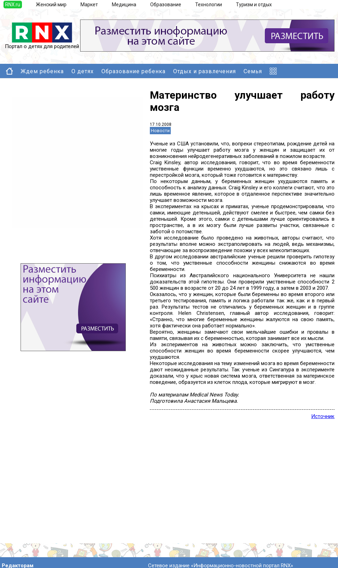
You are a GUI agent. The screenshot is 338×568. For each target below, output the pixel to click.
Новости (160, 130)
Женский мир (51, 4)
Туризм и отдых (254, 4)
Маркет (89, 4)
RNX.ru (12, 4)
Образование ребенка (133, 71)
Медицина (124, 4)
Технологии (208, 4)
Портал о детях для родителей (42, 44)
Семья (253, 71)
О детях (82, 71)
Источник (323, 416)
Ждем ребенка (42, 71)
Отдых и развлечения (204, 71)
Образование (165, 4)
